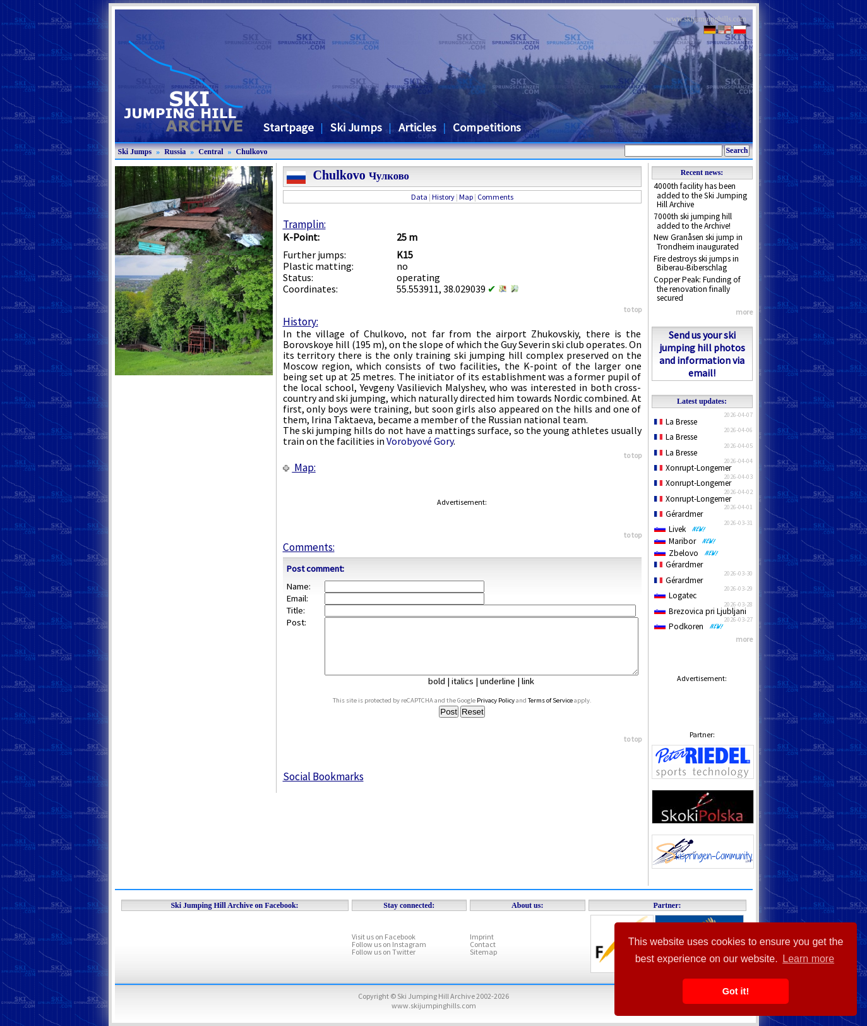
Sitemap (483, 952)
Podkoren (689, 626)
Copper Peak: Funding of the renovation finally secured (697, 288)
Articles (417, 127)
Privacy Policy (508, 712)
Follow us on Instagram (389, 944)
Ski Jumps (356, 127)
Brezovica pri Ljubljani (700, 611)
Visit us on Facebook (384, 936)
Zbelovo (686, 553)
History (443, 197)
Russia (175, 151)
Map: (299, 467)
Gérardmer (678, 514)
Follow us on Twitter (384, 952)
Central (210, 151)
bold (441, 692)
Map (466, 197)
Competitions (487, 127)
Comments (495, 197)
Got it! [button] (735, 991)
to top (633, 309)
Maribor (685, 541)
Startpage (288, 127)
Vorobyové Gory (419, 441)
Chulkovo (252, 151)
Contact (483, 944)
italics (468, 692)
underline (502, 692)
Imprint (482, 936)
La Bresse (676, 421)
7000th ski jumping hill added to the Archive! (693, 221)
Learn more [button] (808, 958)
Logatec (675, 595)
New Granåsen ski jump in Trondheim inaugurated (698, 242)
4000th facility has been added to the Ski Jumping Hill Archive (700, 195)
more (744, 312)
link (533, 692)
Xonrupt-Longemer (693, 467)
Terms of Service (562, 712)
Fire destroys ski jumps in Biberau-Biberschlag (696, 263)
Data (419, 197)
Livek (680, 529)
